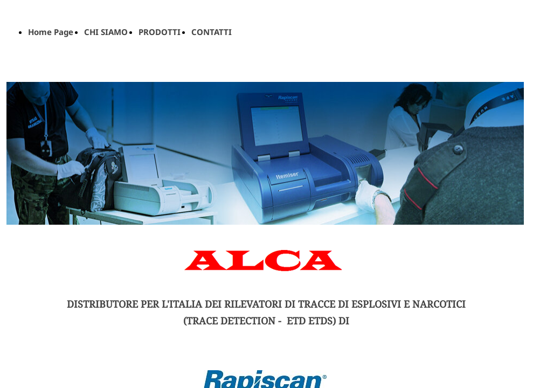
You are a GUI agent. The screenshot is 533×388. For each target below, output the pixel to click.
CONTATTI (211, 31)
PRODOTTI (160, 31)
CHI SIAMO (106, 31)
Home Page (50, 31)
